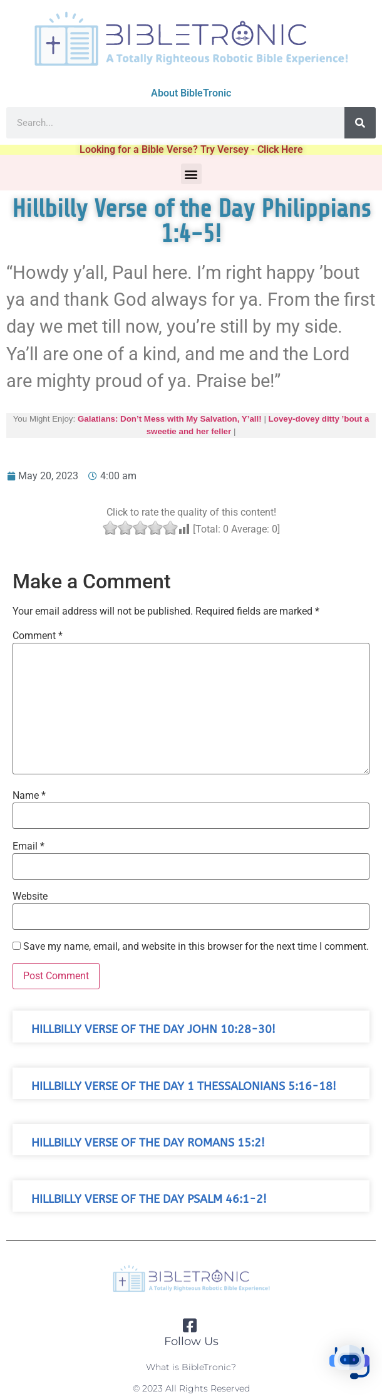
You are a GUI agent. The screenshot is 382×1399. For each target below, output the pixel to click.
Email (28, 846)
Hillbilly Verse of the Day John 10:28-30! (153, 1029)
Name (29, 796)
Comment (38, 636)
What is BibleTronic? (191, 1367)
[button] (191, 174)
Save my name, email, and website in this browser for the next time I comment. (196, 947)
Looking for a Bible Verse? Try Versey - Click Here (191, 149)
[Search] (360, 122)
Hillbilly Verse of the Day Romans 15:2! (148, 1143)
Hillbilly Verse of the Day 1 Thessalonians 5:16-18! (183, 1086)
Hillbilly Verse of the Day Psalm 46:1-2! (149, 1199)
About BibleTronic (191, 93)
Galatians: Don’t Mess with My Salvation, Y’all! (170, 419)
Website (30, 897)
